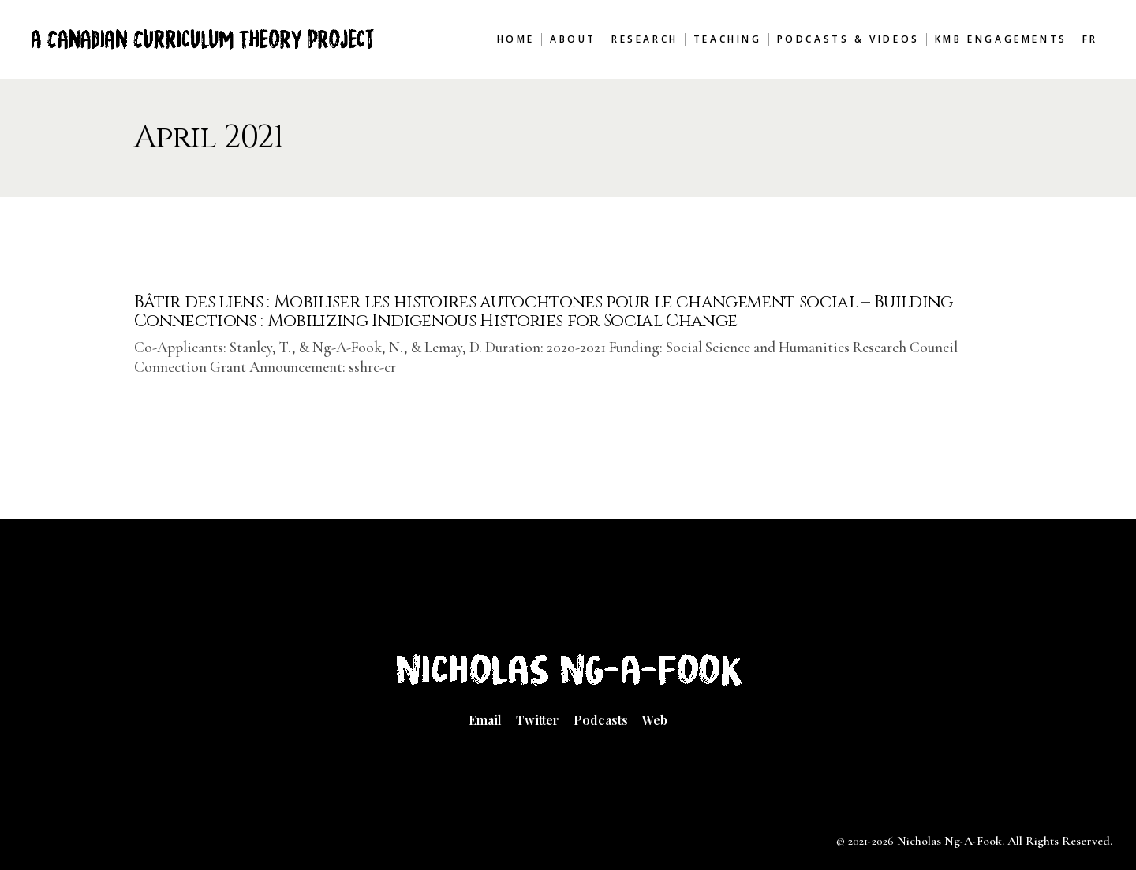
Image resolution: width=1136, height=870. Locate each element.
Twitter (537, 720)
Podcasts (601, 720)
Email (485, 720)
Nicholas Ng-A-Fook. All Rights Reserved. (1004, 841)
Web (654, 720)
